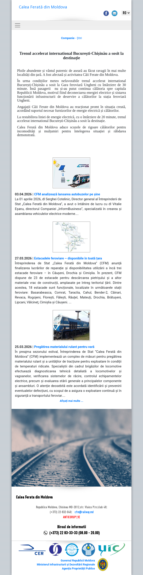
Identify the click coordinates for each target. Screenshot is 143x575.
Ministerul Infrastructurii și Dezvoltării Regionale (66, 564)
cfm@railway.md (84, 512)
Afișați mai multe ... (71, 400)
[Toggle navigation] (18, 25)
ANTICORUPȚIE (71, 517)
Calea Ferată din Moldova (43, 7)
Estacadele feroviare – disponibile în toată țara (68, 258)
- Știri (71, 38)
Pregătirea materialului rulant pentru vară (64, 347)
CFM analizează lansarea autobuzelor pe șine (67, 194)
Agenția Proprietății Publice (78, 568)
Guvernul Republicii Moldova (78, 560)
